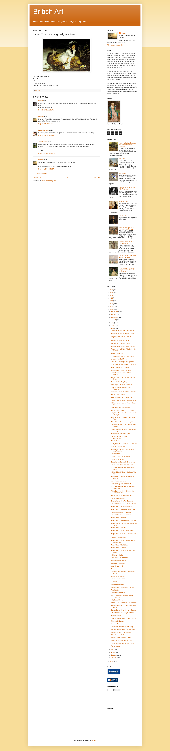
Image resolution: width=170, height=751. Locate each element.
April (113, 649)
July (112, 323)
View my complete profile (115, 45)
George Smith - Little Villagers (120, 407)
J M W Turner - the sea (118, 395)
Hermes (41, 116)
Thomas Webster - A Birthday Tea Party (123, 392)
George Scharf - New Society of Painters (123, 610)
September (115, 317)
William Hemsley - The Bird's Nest (121, 632)
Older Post (96, 177)
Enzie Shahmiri (43, 130)
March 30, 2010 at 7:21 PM (46, 169)
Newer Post (37, 177)
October (114, 314)
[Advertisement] (134, 695)
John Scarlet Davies (117, 621)
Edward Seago (123, 159)
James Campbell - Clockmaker (120, 367)
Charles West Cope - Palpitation (121, 515)
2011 (111, 304)
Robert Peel (122, 216)
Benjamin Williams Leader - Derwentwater (119, 437)
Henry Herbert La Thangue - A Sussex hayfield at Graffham (128, 144)
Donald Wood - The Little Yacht (120, 456)
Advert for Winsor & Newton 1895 (121, 640)
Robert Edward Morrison (118, 579)
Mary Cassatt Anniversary (119, 481)
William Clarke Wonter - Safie (120, 340)
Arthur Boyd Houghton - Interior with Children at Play (122, 492)
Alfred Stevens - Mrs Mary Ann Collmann (124, 603)
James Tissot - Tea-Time (118, 528)
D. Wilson (114, 581)
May (112, 328)
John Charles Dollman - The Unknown (123, 333)
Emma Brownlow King (118, 498)
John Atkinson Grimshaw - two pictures (123, 422)
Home (67, 177)
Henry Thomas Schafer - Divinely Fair (123, 356)
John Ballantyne (116, 615)
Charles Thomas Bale (118, 459)
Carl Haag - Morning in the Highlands (122, 362)
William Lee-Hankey (117, 555)
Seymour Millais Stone (118, 593)
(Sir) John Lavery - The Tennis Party (122, 331)
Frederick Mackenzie (117, 624)
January (114, 658)
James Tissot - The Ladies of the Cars (123, 509)
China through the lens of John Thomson (127, 188)
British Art (48, 11)
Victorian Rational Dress (118, 538)
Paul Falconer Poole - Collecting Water (123, 629)
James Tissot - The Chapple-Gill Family (123, 520)
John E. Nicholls (116, 441)
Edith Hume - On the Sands (119, 558)
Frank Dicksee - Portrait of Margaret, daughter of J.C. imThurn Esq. (127, 269)
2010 (111, 306)
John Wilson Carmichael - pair (120, 434)
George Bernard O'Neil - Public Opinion (123, 618)
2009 (111, 309)
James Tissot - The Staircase (120, 545)
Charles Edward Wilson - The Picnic (122, 643)
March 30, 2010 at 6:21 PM (46, 153)
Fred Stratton (115, 590)
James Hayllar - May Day (119, 382)
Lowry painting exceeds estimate (121, 484)
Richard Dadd (123, 201)
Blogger (93, 740)
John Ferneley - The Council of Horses (123, 346)
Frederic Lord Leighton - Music (120, 343)
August (113, 320)
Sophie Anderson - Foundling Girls (122, 495)
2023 (111, 290)
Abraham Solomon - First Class (121, 512)
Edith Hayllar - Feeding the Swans (121, 384)
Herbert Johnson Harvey (118, 560)
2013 (111, 298)
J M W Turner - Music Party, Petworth (122, 410)
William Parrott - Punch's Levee (121, 638)
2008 (111, 661)
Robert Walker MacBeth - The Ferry (122, 465)
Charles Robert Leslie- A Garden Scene (123, 504)
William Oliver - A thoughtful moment (122, 587)
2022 (111, 292)
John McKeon (43, 142)
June (113, 325)
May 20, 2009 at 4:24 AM (46, 135)
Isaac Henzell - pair (117, 566)
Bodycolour (122, 173)
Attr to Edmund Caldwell (118, 635)
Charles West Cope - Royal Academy (122, 613)
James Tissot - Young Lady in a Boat (122, 530)
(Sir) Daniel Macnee (117, 600)
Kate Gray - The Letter (118, 563)
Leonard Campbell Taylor (119, 359)
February (114, 655)
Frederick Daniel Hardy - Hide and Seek (123, 400)
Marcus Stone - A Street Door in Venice (123, 364)
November (114, 311)
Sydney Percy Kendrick (118, 584)
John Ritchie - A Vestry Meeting (121, 370)
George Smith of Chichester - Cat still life (124, 443)
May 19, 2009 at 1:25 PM (46, 124)
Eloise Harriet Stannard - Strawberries (123, 462)
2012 (111, 301)
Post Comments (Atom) (49, 181)
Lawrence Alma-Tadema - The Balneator (127, 242)
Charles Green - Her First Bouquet (122, 501)
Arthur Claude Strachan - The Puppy (122, 626)
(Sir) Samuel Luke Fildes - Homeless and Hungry (127, 228)
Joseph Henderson (117, 569)
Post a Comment (41, 173)
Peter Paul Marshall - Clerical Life (121, 397)
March (113, 652)
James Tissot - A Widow (118, 548)
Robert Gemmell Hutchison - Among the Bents (128, 256)
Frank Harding (115, 646)
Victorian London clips (118, 446)
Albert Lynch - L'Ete (117, 353)
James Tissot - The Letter (119, 518)
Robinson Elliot (115, 454)
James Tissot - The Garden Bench (121, 506)
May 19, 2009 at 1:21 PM (46, 110)
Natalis (40, 100)
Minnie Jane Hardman (118, 576)
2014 (111, 295)
